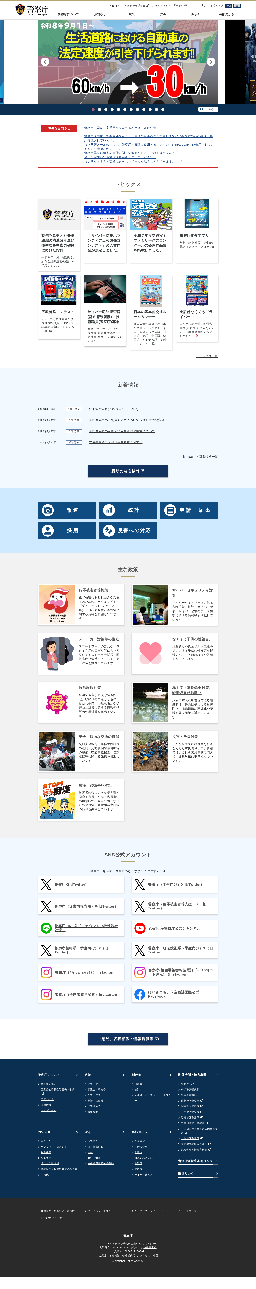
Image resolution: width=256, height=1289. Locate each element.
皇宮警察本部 (189, 1107)
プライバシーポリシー (101, 1223)
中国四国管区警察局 (196, 1135)
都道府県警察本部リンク (195, 1173)
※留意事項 (149, 1259)
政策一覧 (93, 1095)
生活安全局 (141, 1158)
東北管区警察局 (194, 1113)
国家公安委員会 (137, 5)
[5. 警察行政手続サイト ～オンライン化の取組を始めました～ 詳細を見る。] (118, 109)
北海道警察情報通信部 (197, 1162)
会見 (47, 1153)
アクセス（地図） (150, 1267)
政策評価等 (94, 1118)
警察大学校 (187, 1095)
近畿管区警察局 (194, 1130)
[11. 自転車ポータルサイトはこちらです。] (156, 109)
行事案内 (46, 1170)
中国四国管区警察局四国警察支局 (199, 1143)
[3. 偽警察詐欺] (105, 109)
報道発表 (46, 1164)
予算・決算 (94, 1107)
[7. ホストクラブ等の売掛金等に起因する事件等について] (131, 109)
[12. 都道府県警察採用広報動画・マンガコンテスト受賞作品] (162, 109)
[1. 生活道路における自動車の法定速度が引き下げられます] (93, 109)
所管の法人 (47, 1111)
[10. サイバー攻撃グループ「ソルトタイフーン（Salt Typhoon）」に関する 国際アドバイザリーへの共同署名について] (150, 109)
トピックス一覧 (206, 358)
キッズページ (48, 1122)
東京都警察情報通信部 (197, 1156)
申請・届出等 (95, 1112)
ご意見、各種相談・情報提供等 (128, 1049)
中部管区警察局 (194, 1124)
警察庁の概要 (48, 1095)
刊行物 (194, 14)
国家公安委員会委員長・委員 (58, 1104)
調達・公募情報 (50, 1175)
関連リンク (186, 1186)
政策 (132, 14)
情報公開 (93, 1123)
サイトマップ (161, 5)
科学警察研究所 (190, 1101)
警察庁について (68, 14)
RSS (188, 459)
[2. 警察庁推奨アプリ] (99, 109)
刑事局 (138, 1164)
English (115, 5)
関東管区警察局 (194, 1118)
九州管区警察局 (194, 1150)
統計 (137, 1101)
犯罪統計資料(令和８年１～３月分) (114, 411)
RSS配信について (51, 1230)
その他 (45, 1186)
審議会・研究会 (97, 1101)
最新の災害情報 (132, 481)
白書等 (138, 1095)
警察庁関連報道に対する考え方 (59, 1181)
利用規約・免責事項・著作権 (58, 1223)
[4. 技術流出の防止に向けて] (112, 109)
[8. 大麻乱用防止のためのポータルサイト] (137, 109)
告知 (90, 1164)
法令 (163, 14)
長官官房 (140, 1153)
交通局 (138, 1175)
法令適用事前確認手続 (101, 1175)
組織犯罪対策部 (144, 1170)
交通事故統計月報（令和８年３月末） (115, 444)
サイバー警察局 (144, 1186)
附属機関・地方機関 (192, 1087)
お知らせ (100, 14)
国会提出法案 (95, 1158)
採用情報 (46, 1117)
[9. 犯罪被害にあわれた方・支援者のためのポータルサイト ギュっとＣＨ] (143, 109)
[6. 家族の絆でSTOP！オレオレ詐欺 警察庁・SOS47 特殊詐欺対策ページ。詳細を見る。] (124, 109)
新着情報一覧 (207, 459)
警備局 (138, 1181)
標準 (228, 5)
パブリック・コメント (54, 1158)
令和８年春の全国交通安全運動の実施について (122, 433)
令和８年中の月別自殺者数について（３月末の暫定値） (128, 422)
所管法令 (93, 1153)
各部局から (226, 14)
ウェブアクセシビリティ (148, 1223)
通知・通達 (94, 1170)
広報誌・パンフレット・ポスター (153, 1109)
